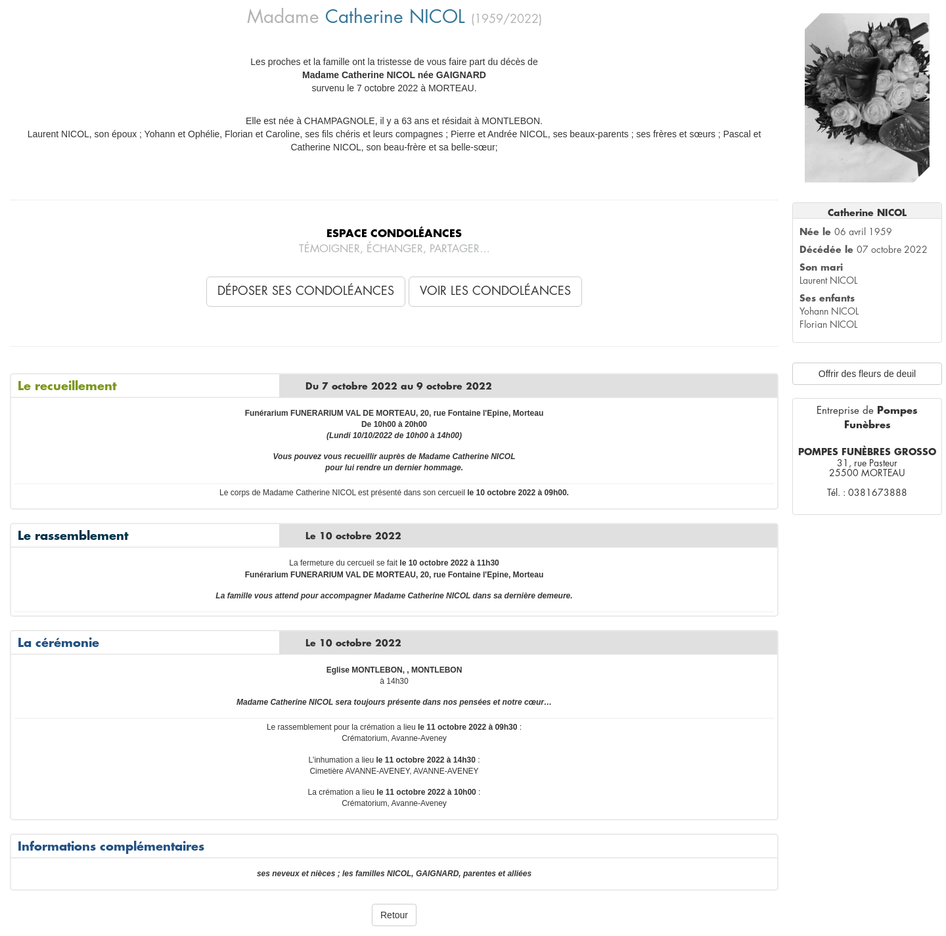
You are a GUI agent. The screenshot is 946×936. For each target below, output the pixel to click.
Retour (394, 915)
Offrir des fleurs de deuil (867, 373)
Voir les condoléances (495, 291)
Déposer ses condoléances (305, 291)
